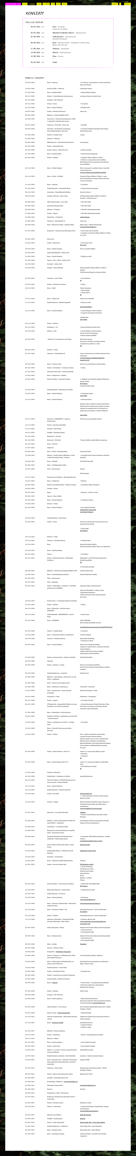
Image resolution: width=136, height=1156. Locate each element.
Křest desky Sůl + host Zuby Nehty (92, 1122)
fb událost (83, 912)
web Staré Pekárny (86, 512)
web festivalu (85, 217)
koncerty (32, 4)
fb (81, 281)
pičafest (83, 812)
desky (39, 4)
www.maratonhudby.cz (88, 227)
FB (81, 346)
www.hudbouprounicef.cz (89, 1111)
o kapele (46, 4)
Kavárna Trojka (57, 1023)
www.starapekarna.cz (87, 900)
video (58, 4)
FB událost (84, 531)
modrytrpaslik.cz (86, 307)
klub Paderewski (64, 1013)
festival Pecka (85, 845)
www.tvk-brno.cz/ (99, 1003)
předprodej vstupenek (88, 510)
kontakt (115, 4)
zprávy (64, 4)
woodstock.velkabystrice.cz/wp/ (91, 841)
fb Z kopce (84, 384)
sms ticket (83, 320)
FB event (83, 245)
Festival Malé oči (86, 794)
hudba (25, 4)
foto (52, 4)
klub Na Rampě (85, 1115)
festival (82, 1119)
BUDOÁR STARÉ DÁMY (13, 4)
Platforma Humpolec (63, 952)
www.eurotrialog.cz (71, 1082)
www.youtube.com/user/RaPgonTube (93, 173)
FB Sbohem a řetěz (86, 864)
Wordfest (83, 944)
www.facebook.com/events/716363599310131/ (96, 627)
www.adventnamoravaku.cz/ (90, 904)
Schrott (54, 983)
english (127, 4)
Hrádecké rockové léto (88, 851)
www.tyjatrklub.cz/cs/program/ (91, 809)
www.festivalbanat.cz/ (88, 1085)
